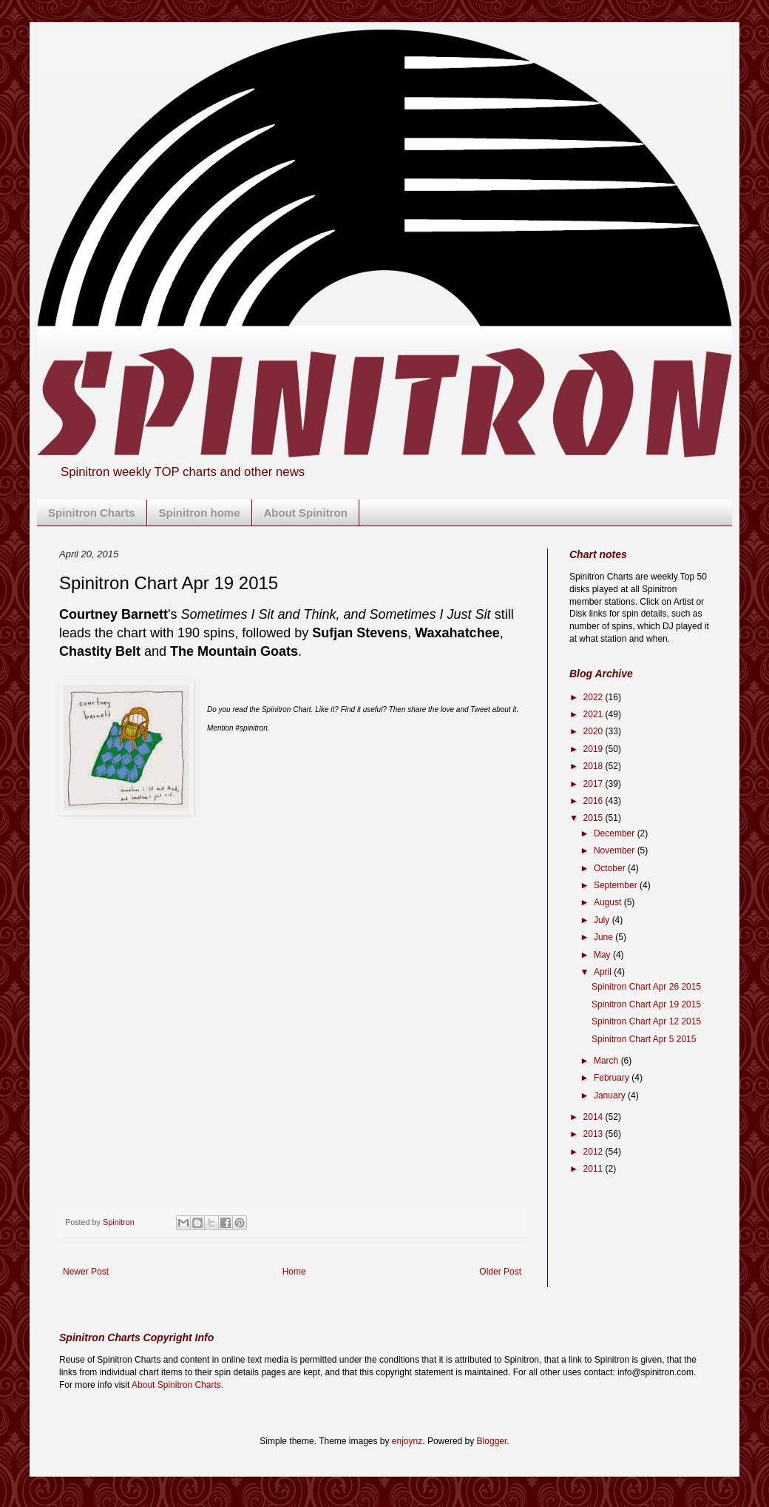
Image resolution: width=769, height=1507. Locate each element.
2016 (594, 801)
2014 (594, 1117)
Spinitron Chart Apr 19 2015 (646, 1004)
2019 (594, 749)
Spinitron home (199, 512)
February (612, 1078)
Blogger (492, 1441)
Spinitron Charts (91, 512)
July (603, 920)
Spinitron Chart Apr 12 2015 (646, 1021)
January (611, 1095)
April (604, 972)
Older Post (500, 1271)
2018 (594, 766)
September (617, 885)
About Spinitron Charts (176, 1385)
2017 (594, 784)
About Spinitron (306, 512)
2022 (594, 697)
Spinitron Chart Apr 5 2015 (644, 1039)
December (615, 833)
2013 (594, 1134)
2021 (594, 714)
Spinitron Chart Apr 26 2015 (646, 986)
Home (294, 1271)
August (609, 902)
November (615, 850)
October (611, 868)
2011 (594, 1169)
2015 (594, 818)
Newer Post (86, 1271)
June (604, 937)
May (603, 955)
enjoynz (407, 1441)
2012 (594, 1152)
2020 (594, 731)
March (607, 1060)
